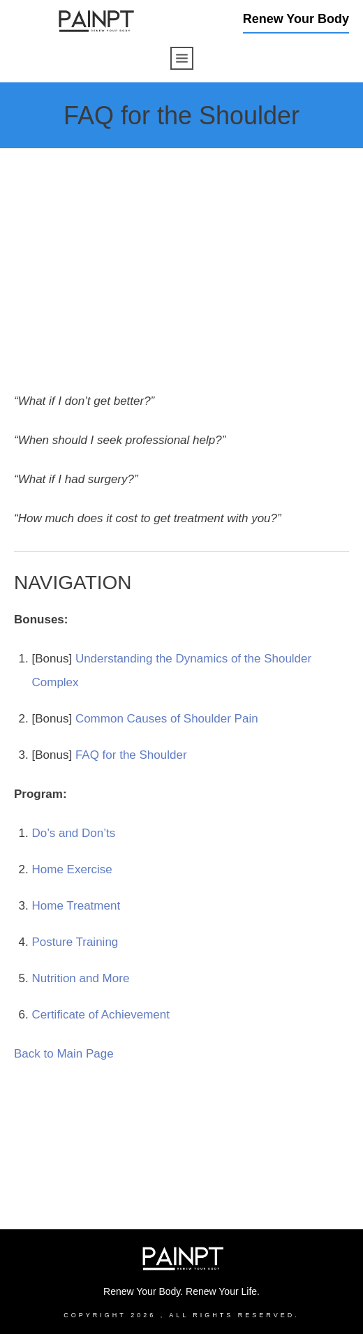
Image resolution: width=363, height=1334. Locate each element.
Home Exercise (72, 869)
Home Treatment (76, 905)
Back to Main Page (64, 1053)
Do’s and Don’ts (74, 833)
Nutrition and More (81, 978)
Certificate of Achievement (101, 1014)
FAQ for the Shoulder (131, 755)
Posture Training (75, 942)
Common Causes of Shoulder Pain (166, 718)
